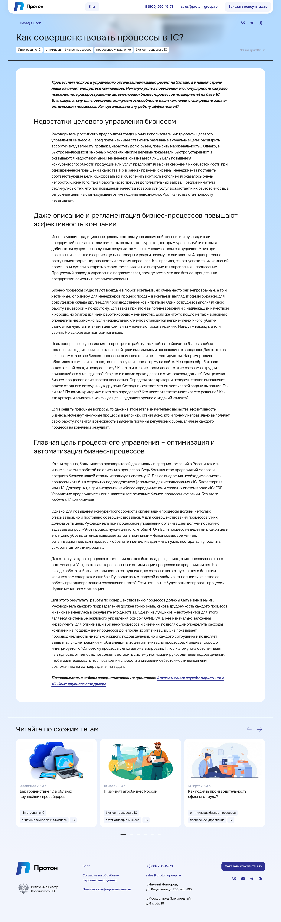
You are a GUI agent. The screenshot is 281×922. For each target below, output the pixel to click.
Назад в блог (30, 23)
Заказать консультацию (247, 7)
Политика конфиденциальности (109, 894)
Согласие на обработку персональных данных (102, 882)
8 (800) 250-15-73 (160, 870)
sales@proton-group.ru (164, 880)
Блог (92, 7)
